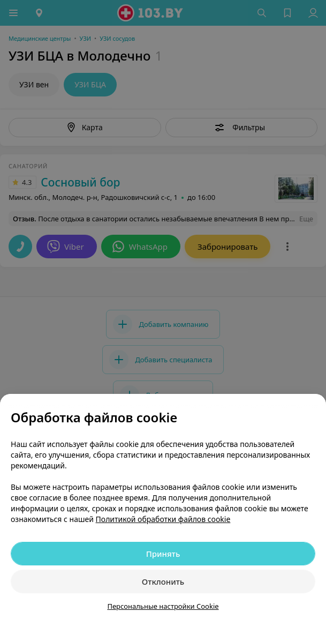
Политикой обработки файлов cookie (163, 519)
